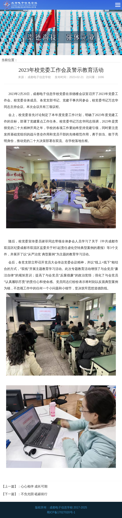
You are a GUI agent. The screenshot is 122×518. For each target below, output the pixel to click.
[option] (61, 32)
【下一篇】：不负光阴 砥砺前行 (24, 494)
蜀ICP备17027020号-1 (61, 512)
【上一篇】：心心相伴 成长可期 (24, 486)
